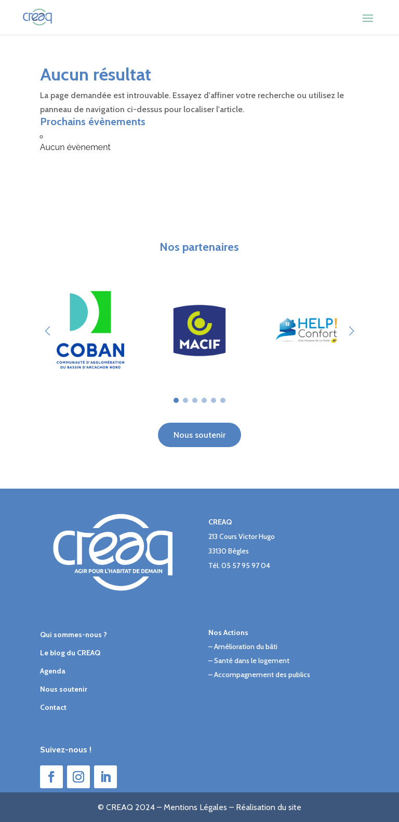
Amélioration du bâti (245, 646)
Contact (53, 707)
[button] (351, 331)
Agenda (52, 671)
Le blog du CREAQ (70, 652)
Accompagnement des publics (262, 674)
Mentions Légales (195, 807)
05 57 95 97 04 (245, 565)
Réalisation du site (268, 807)
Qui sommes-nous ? (73, 634)
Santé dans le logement (251, 660)
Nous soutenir (199, 435)
